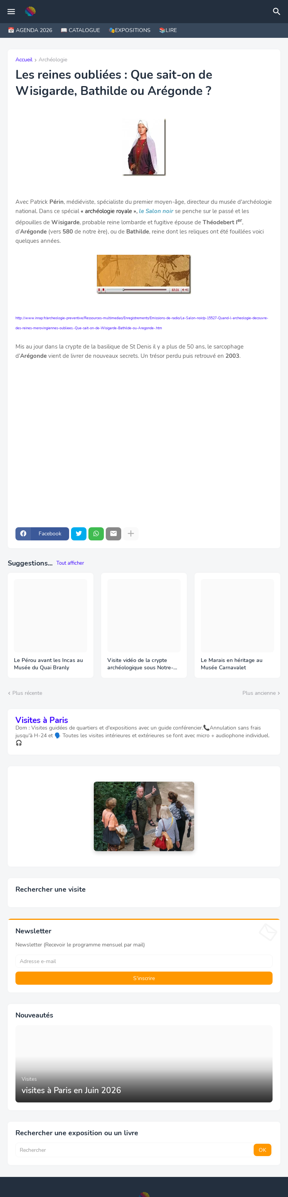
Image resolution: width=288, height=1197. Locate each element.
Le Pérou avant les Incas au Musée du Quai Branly (48, 664)
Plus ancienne (259, 693)
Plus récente (27, 693)
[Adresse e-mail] (144, 961)
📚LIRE (168, 30)
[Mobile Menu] (11, 11)
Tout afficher (70, 563)
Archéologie (53, 60)
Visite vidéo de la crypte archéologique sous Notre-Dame (140, 664)
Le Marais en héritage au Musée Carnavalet (232, 664)
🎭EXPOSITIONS (129, 30)
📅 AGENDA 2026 (30, 30)
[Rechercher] (278, 11)
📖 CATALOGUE (80, 30)
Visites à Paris (41, 720)
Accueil (23, 60)
